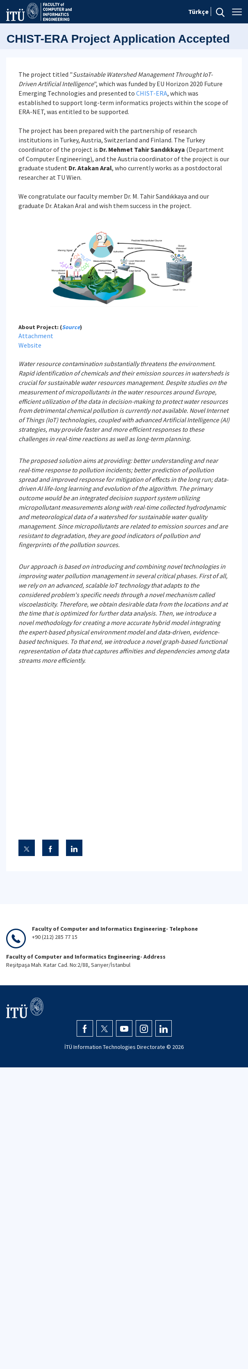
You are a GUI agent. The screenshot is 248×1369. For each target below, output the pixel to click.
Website (29, 345)
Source (71, 327)
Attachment (35, 336)
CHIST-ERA (151, 93)
